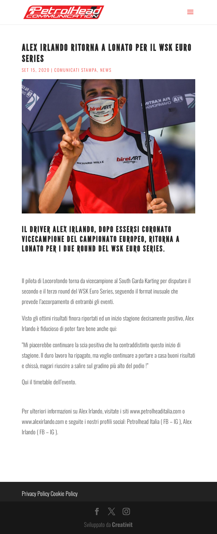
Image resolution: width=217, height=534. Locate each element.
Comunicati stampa (75, 70)
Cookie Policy (64, 493)
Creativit (122, 524)
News (106, 70)
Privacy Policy (35, 493)
